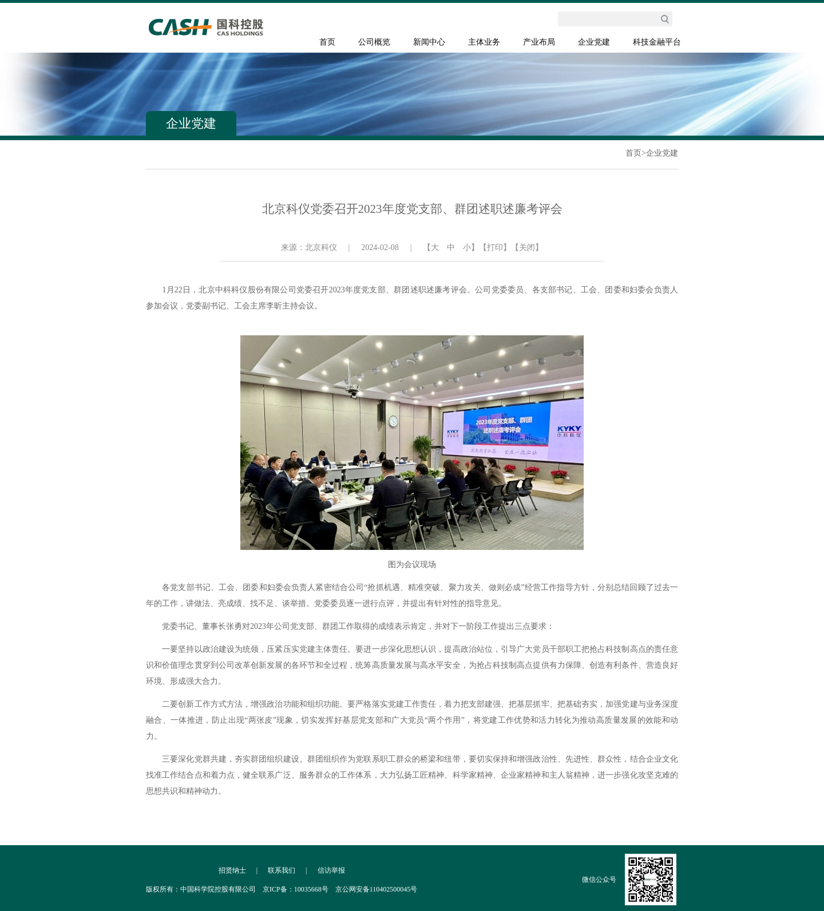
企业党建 (594, 42)
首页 (327, 42)
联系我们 (281, 870)
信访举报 (331, 870)
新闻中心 (429, 42)
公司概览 (374, 42)
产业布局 (539, 42)
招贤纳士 (232, 870)
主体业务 (484, 42)
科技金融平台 (657, 42)
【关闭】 (527, 247)
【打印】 (495, 247)
